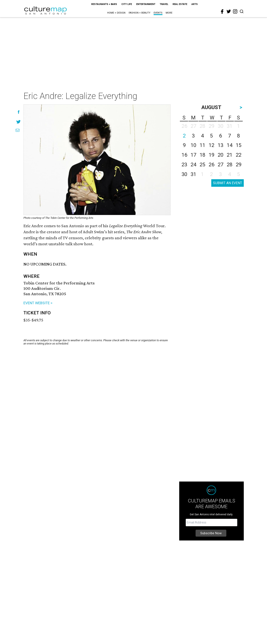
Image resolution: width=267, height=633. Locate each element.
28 (229, 165)
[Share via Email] (17, 130)
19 (211, 155)
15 (238, 145)
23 (184, 165)
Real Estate (180, 4)
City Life (126, 4)
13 (220, 145)
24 (193, 165)
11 (202, 145)
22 (238, 155)
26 (211, 165)
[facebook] (222, 11)
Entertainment (145, 4)
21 (229, 155)
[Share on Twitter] (18, 121)
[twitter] (229, 11)
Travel (164, 4)
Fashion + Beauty (139, 12)
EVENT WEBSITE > (37, 303)
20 (220, 155)
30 (184, 174)
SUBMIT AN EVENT (227, 183)
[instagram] (235, 11)
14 (229, 145)
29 (238, 165)
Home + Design (116, 12)
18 (202, 155)
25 (202, 165)
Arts (194, 4)
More (169, 12)
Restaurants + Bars (104, 4)
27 (220, 165)
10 (193, 145)
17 (193, 155)
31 (193, 174)
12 (211, 145)
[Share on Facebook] (18, 112)
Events (158, 12)
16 (184, 155)
